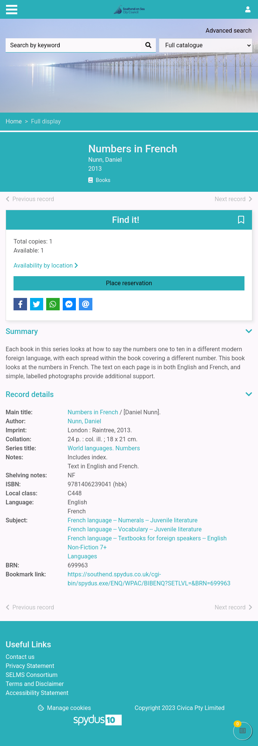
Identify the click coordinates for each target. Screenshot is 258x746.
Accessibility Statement (37, 692)
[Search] (148, 45)
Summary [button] (22, 331)
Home (14, 121)
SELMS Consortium (31, 674)
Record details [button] (30, 394)
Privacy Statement (30, 665)
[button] (241, 220)
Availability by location (46, 265)
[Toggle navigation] (11, 8)
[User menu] (248, 10)
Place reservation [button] (158, 282)
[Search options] (205, 45)
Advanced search (229, 30)
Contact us (20, 656)
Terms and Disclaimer (35, 683)
